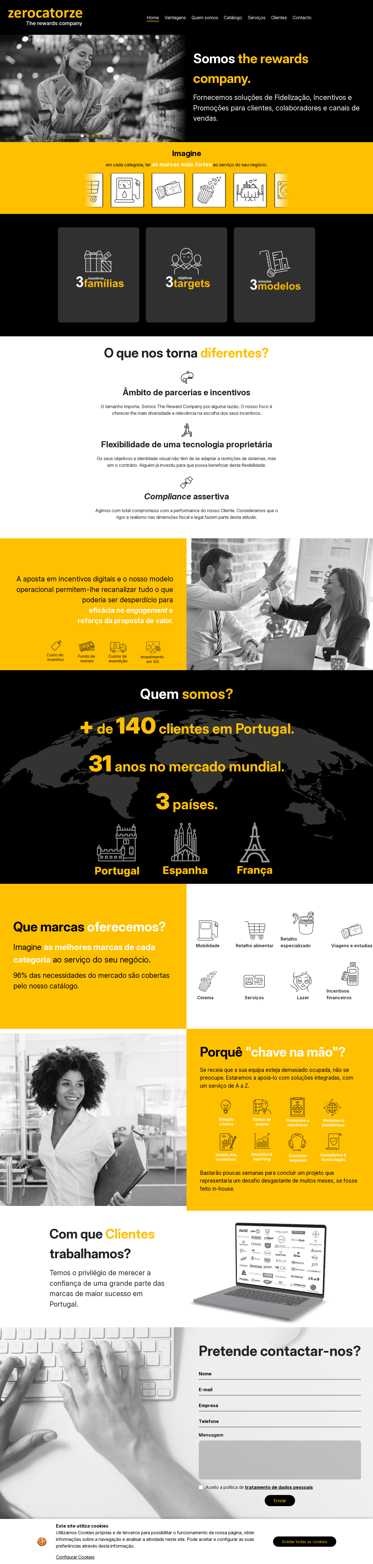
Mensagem (211, 1435)
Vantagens (175, 17)
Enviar (280, 1500)
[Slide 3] (93, 136)
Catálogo (233, 17)
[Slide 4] (99, 136)
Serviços (257, 17)
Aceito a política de (259, 1487)
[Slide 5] (104, 136)
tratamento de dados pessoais (279, 1487)
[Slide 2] (88, 136)
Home (153, 17)
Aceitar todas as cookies (304, 1541)
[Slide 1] (82, 136)
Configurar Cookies (75, 1557)
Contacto (302, 17)
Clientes (279, 17)
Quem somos (205, 17)
